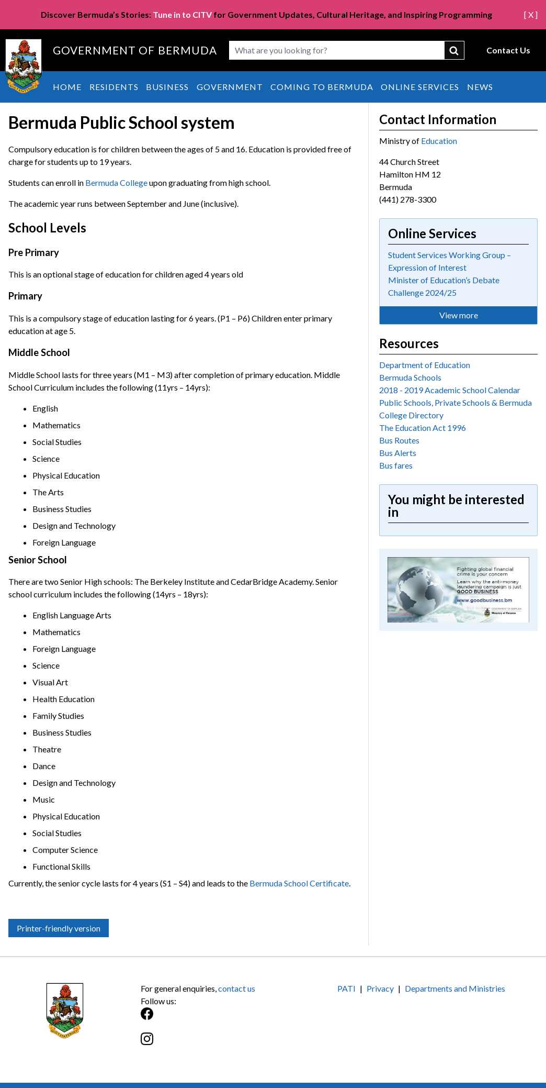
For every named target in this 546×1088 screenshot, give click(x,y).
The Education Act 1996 (422, 427)
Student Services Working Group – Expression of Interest (449, 261)
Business (167, 87)
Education (439, 141)
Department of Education (424, 365)
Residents (114, 87)
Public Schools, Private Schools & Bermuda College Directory (455, 408)
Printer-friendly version (58, 928)
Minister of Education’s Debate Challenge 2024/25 (443, 286)
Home (67, 87)
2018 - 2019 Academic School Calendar (449, 390)
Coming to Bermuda (321, 87)
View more (458, 315)
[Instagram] (207, 1044)
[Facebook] (207, 1019)
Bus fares (396, 465)
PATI (346, 988)
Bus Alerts (397, 453)
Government (230, 87)
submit (454, 50)
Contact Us (508, 50)
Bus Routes (399, 440)
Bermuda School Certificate (299, 883)
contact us (236, 988)
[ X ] (531, 14)
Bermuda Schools (410, 377)
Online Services (420, 87)
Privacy (380, 988)
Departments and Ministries (455, 988)
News (480, 87)
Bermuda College (116, 182)
